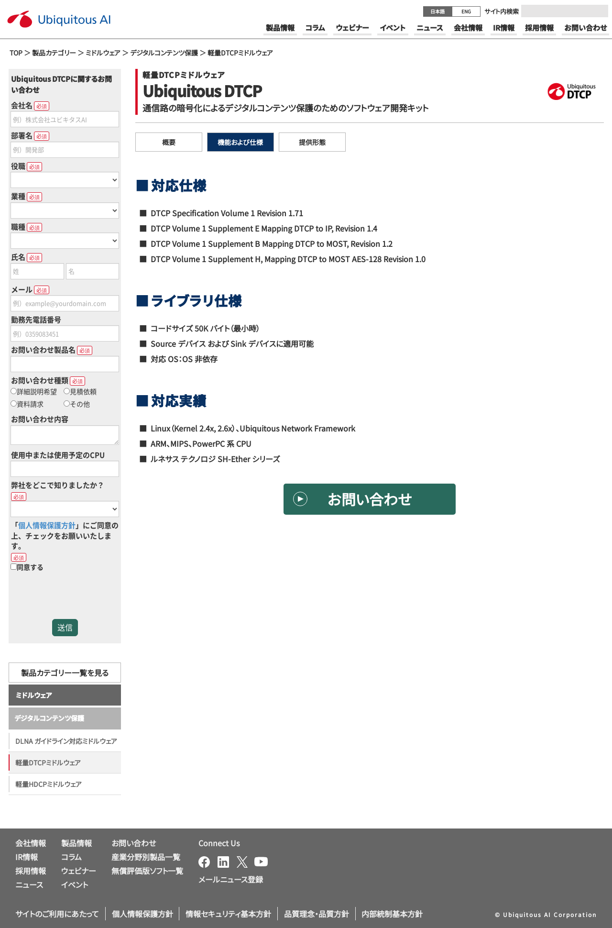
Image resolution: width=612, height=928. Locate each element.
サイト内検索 (501, 11)
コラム (71, 856)
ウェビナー (78, 870)
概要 (168, 142)
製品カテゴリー (54, 52)
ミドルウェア (103, 52)
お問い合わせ (370, 498)
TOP (16, 52)
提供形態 (312, 142)
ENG (466, 11)
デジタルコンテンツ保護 (164, 52)
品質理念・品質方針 (316, 913)
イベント (74, 884)
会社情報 (30, 843)
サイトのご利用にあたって (57, 913)
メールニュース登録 (230, 879)
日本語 (437, 11)
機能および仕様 (240, 142)
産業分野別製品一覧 (145, 856)
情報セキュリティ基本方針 (228, 913)
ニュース (29, 884)
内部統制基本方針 (392, 913)
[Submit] (598, 11)
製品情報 (76, 843)
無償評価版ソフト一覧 (147, 870)
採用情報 (30, 870)
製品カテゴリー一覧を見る (65, 672)
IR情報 (26, 856)
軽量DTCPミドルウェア (240, 52)
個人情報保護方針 (142, 913)
